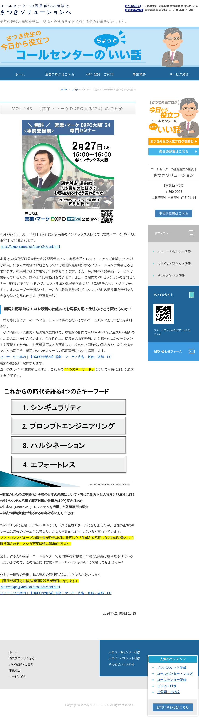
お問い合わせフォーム (167, 351)
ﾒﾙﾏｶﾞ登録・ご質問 (99, 74)
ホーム (20, 74)
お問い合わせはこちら (173, 707)
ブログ (74, 89)
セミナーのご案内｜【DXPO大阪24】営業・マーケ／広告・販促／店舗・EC (55, 357)
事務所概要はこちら (173, 213)
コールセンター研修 (171, 679)
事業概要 (139, 74)
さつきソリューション (95, 705)
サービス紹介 (179, 74)
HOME (64, 89)
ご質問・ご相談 (168, 692)
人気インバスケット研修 (174, 263)
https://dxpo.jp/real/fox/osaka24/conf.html (30, 246)
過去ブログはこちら (59, 74)
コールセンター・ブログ (175, 673)
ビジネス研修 (166, 686)
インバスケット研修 (171, 667)
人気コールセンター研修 (174, 251)
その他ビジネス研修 (171, 275)
